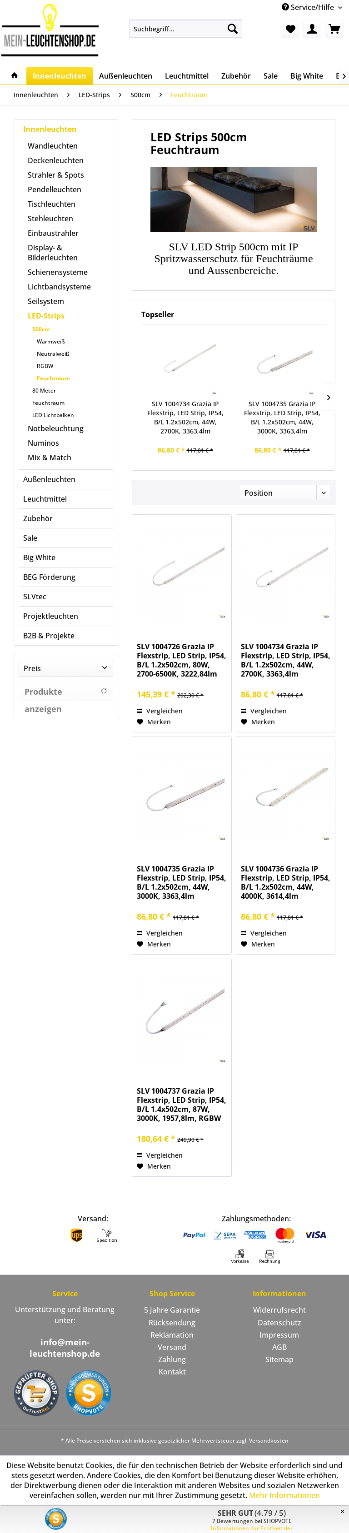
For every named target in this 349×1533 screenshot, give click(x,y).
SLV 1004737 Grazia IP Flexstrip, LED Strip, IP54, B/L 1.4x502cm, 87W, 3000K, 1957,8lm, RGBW (181, 1104)
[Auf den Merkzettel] (154, 722)
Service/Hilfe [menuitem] (309, 7)
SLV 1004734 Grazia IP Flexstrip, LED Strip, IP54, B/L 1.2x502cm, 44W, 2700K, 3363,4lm (185, 417)
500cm (41, 329)
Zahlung (172, 1359)
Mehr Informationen (284, 1495)
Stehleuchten (50, 219)
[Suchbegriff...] (186, 29)
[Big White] (306, 76)
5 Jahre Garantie (172, 1310)
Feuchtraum (53, 378)
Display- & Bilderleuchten (53, 253)
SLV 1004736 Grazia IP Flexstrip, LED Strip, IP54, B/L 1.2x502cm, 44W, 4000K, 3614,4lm (285, 882)
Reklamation (172, 1335)
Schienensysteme (58, 272)
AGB (279, 1347)
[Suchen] (232, 29)
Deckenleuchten (56, 160)
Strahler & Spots (56, 175)
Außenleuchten (49, 479)
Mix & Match (49, 458)
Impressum (279, 1335)
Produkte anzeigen (66, 693)
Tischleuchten (51, 204)
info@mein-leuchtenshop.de (65, 1347)
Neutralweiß (53, 354)
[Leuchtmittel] (187, 76)
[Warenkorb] (334, 29)
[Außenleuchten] (126, 76)
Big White (39, 557)
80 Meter (44, 390)
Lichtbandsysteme (59, 287)
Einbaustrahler (53, 233)
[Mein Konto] (312, 29)
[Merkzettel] (290, 29)
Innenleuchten (50, 129)
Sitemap (279, 1359)
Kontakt (172, 1372)
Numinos (43, 443)
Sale (30, 538)
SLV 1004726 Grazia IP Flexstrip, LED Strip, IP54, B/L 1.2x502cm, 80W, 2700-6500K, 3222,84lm (181, 660)
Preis (32, 668)
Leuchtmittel (45, 499)
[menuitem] (186, 29)
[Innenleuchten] (59, 76)
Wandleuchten (53, 146)
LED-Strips (46, 316)
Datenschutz (279, 1323)
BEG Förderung (49, 577)
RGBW (45, 366)
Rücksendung (172, 1323)
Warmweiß (51, 341)
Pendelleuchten (54, 189)
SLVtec (34, 597)
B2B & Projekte (49, 636)
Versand (172, 1347)
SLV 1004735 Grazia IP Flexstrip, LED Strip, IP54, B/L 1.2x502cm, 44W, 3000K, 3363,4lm (282, 417)
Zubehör (38, 518)
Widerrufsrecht (279, 1310)
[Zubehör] (236, 76)
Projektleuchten (50, 616)
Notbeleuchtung (56, 428)
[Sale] (270, 76)
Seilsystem (46, 301)
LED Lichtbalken (53, 415)
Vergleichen (160, 711)
